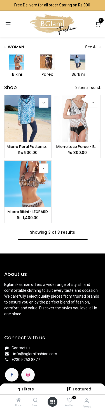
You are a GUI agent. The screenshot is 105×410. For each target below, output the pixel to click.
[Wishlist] (69, 400)
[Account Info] (86, 400)
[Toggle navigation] (8, 24)
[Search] (35, 400)
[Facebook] (11, 374)
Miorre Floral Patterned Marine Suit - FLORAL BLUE (28, 146)
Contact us (21, 348)
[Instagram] (28, 374)
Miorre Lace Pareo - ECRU (77, 146)
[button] (82, 389)
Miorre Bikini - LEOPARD (28, 212)
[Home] (18, 400)
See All (93, 47)
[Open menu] (52, 402)
